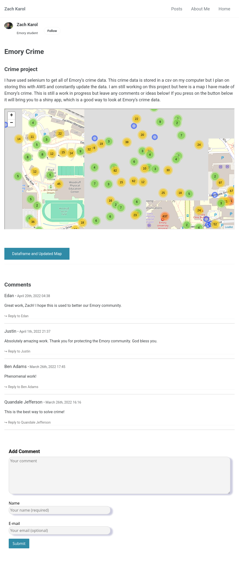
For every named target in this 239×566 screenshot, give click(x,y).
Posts (176, 8)
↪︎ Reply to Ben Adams (21, 387)
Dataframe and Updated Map (37, 253)
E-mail (59, 528)
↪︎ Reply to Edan (16, 316)
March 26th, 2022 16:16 (63, 402)
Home (224, 8)
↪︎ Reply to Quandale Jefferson (27, 422)
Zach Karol (14, 8)
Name (59, 507)
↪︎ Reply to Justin (17, 351)
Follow (52, 31)
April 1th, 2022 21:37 (34, 331)
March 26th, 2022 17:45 (47, 367)
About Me (200, 8)
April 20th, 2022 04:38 (33, 296)
